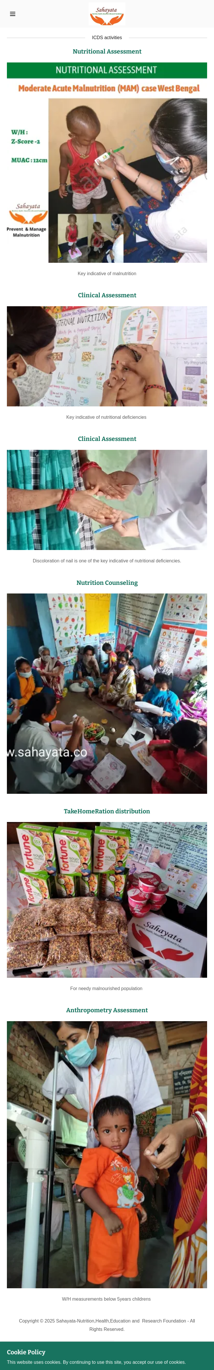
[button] (22, 14)
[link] (107, 13)
